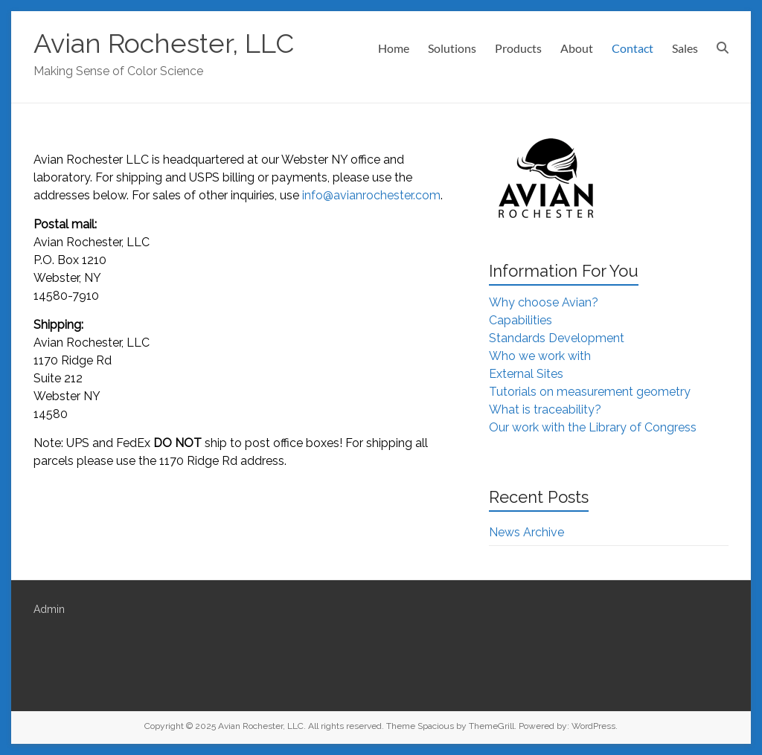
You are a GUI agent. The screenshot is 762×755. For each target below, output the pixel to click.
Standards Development (556, 338)
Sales (685, 48)
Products (518, 48)
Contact (632, 48)
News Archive (526, 532)
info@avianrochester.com (371, 195)
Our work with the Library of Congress (593, 427)
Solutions (452, 48)
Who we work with (540, 356)
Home (393, 48)
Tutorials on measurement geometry (590, 392)
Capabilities (520, 320)
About (576, 48)
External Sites (526, 374)
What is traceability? (545, 409)
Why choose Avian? (543, 302)
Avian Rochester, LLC (163, 43)
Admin (49, 609)
